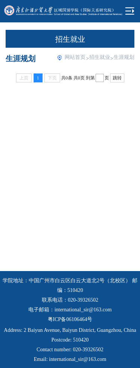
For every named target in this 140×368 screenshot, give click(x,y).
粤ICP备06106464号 (70, 319)
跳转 (117, 78)
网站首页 (75, 57)
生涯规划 (123, 57)
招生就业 (99, 57)
